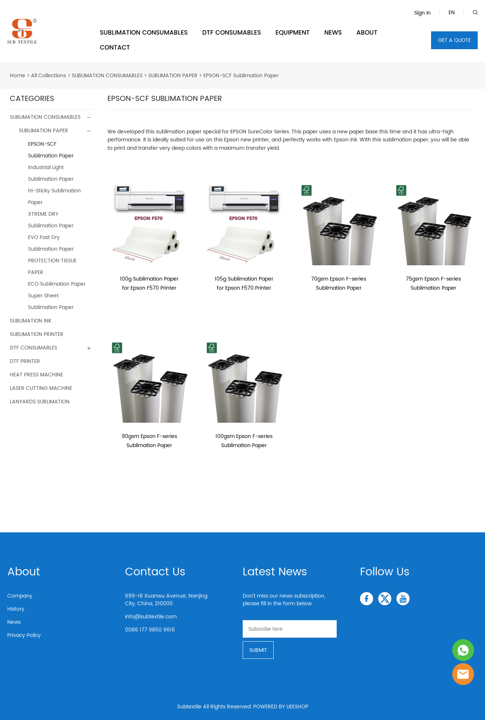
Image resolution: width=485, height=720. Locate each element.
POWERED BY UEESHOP (280, 707)
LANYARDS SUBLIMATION (40, 402)
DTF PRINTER (25, 361)
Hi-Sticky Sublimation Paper (54, 197)
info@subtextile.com (151, 617)
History (15, 609)
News (14, 622)
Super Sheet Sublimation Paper (51, 301)
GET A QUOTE (454, 40)
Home (17, 75)
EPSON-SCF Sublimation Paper (241, 75)
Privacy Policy (24, 635)
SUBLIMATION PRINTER (36, 334)
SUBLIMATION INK (30, 321)
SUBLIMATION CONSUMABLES (144, 32)
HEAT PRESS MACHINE (36, 375)
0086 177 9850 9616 (150, 630)
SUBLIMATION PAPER (172, 75)
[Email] (290, 629)
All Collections (48, 75)
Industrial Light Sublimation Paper (51, 173)
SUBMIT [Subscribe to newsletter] (258, 650)
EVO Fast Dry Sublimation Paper (51, 243)
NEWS (333, 32)
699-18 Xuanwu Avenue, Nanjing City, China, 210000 (166, 600)
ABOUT (367, 32)
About (23, 572)
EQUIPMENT (292, 32)
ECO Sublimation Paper (57, 284)
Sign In (422, 13)
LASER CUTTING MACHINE (41, 388)
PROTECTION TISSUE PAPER (52, 267)
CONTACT (115, 47)
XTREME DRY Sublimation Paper (51, 220)
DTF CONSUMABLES (231, 32)
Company (19, 596)
